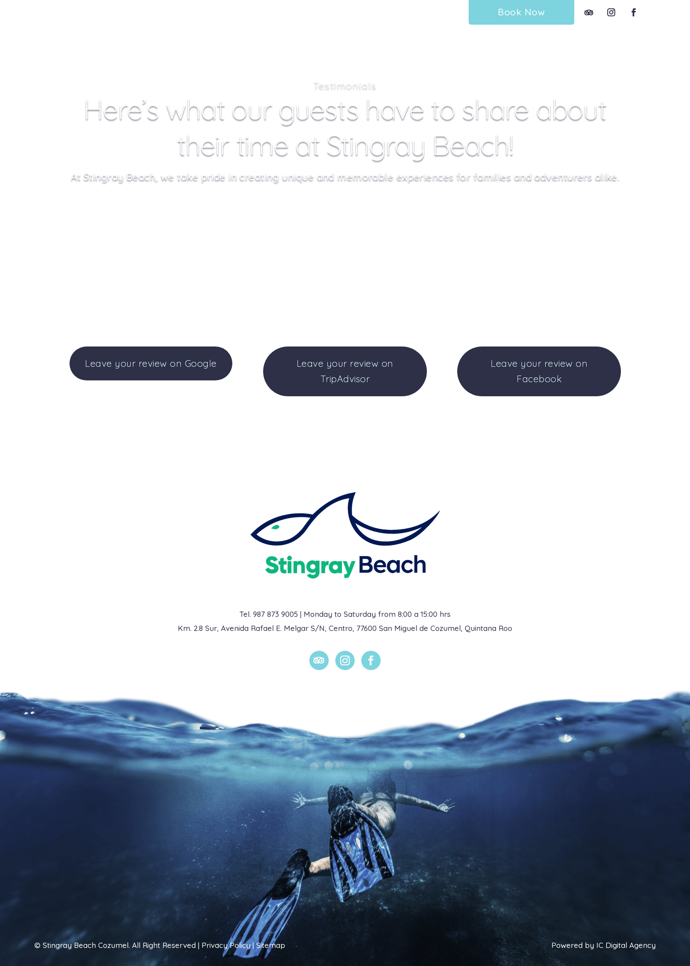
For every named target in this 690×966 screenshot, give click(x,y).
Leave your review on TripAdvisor (345, 371)
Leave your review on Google (151, 363)
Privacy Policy (226, 945)
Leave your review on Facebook (539, 371)
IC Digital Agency (626, 945)
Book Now (521, 12)
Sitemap (270, 945)
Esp (662, 12)
